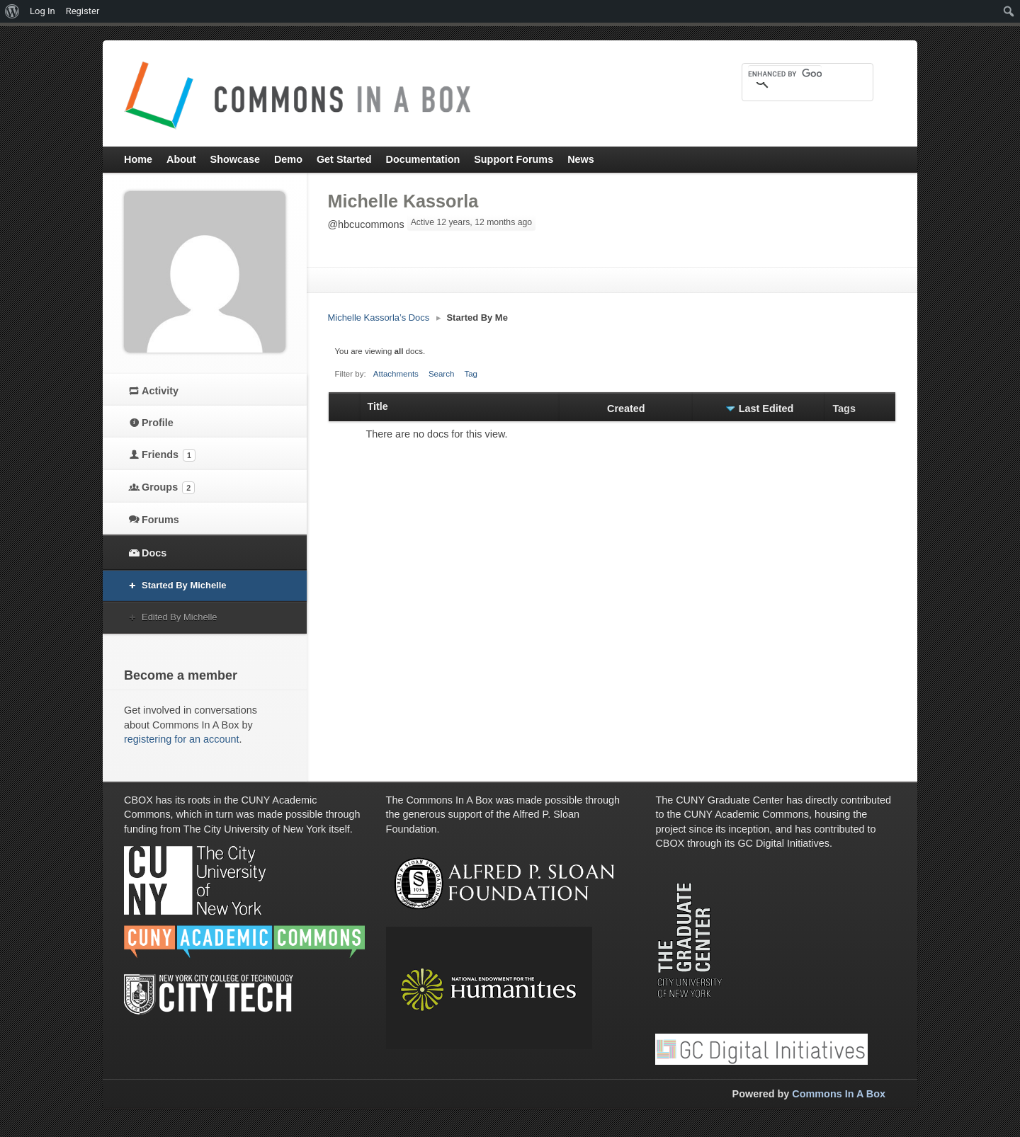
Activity (160, 390)
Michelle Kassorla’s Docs (379, 317)
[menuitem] (12, 11)
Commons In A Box (838, 1093)
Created (626, 408)
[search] (785, 73)
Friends (169, 455)
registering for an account (181, 739)
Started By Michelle (184, 585)
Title (378, 406)
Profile (158, 422)
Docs (154, 553)
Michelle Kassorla (403, 201)
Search (442, 374)
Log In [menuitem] (42, 11)
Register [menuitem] (83, 11)
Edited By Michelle (179, 617)
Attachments (396, 374)
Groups (168, 487)
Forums (160, 519)
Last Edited (766, 408)
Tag (470, 374)
